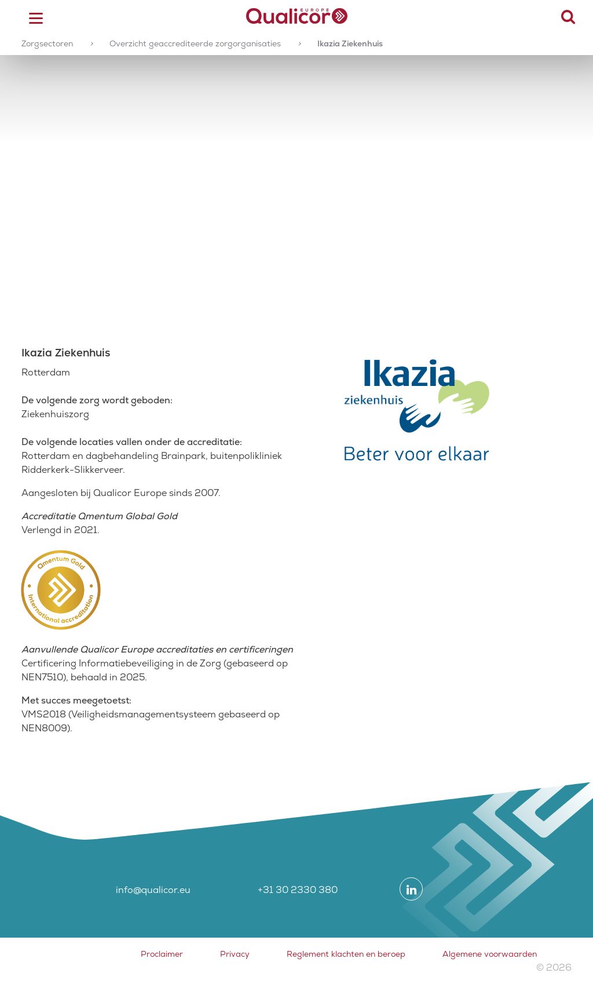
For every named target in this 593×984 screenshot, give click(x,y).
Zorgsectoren (47, 43)
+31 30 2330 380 (298, 890)
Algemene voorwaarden (489, 954)
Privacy (235, 954)
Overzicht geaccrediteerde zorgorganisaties (195, 43)
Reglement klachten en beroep (346, 954)
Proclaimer (162, 954)
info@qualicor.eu (153, 890)
